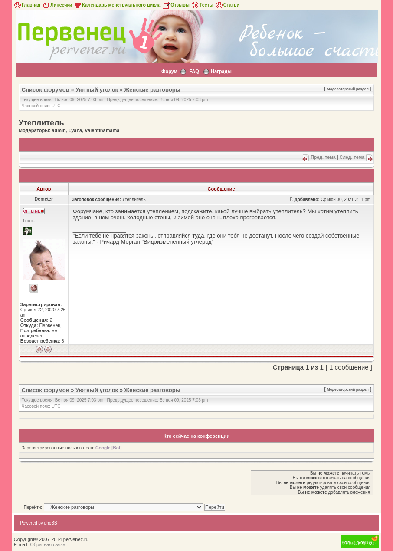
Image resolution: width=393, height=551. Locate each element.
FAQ (194, 71)
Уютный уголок (96, 89)
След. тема (352, 157)
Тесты (202, 4)
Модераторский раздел (348, 89)
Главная (26, 4)
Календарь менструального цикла (116, 4)
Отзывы (176, 4)
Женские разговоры (152, 89)
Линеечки (57, 4)
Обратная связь (47, 544)
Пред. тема (323, 157)
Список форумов (45, 89)
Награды (221, 71)
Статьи (227, 4)
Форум (169, 71)
